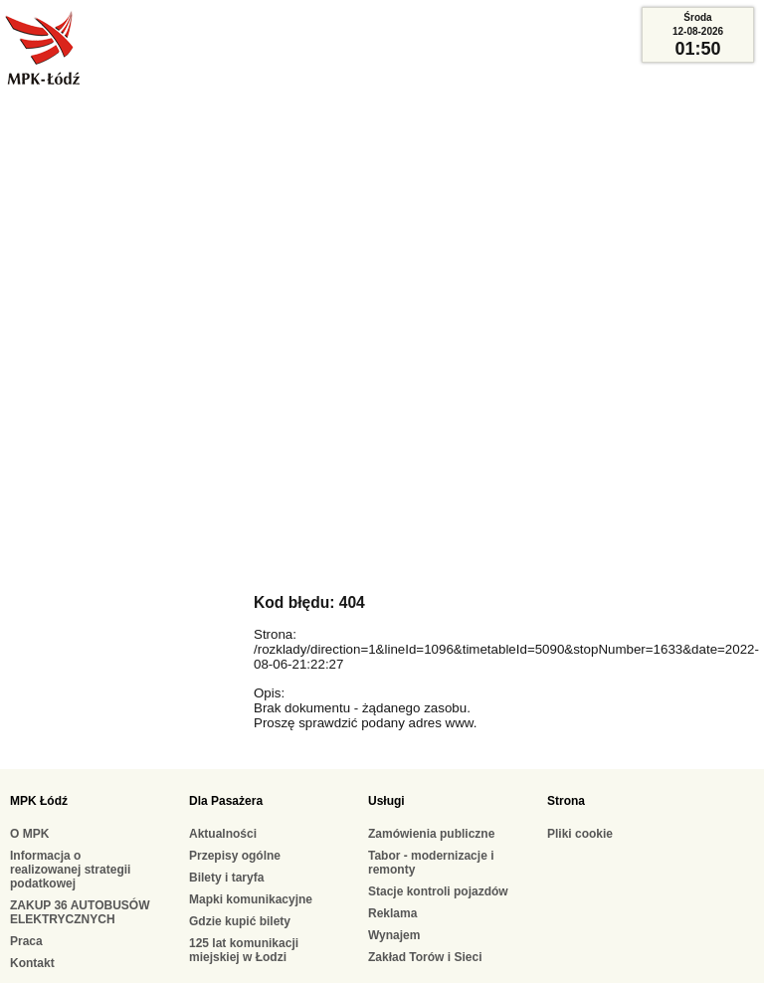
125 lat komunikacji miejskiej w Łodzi (243, 950)
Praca (26, 941)
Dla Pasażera (226, 801)
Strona (566, 801)
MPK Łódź (39, 801)
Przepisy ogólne (235, 856)
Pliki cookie (580, 834)
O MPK (29, 834)
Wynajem (394, 935)
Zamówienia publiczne (431, 834)
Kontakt (32, 963)
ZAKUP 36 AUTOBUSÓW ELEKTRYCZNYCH (79, 912)
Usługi (386, 801)
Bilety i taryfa (226, 878)
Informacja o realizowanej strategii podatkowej (70, 869)
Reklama (392, 913)
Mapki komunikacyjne (250, 899)
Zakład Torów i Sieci (424, 957)
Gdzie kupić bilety (239, 921)
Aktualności (223, 834)
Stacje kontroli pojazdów (438, 891)
